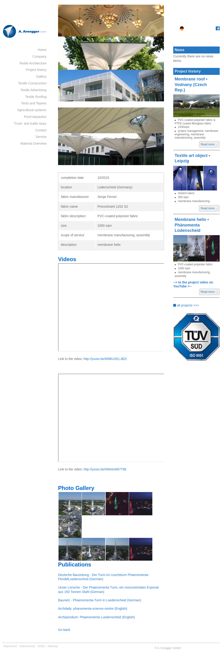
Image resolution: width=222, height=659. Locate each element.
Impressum (10, 646)
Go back (64, 630)
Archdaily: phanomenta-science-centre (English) (92, 608)
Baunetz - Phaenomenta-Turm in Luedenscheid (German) (99, 600)
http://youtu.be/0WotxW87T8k (105, 469)
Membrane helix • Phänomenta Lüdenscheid (192, 225)
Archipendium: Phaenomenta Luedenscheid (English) (96, 617)
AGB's (41, 646)
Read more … (210, 145)
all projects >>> (186, 305)
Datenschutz (27, 646)
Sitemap (53, 646)
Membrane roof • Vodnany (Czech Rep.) (191, 84)
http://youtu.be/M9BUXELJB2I (105, 359)
